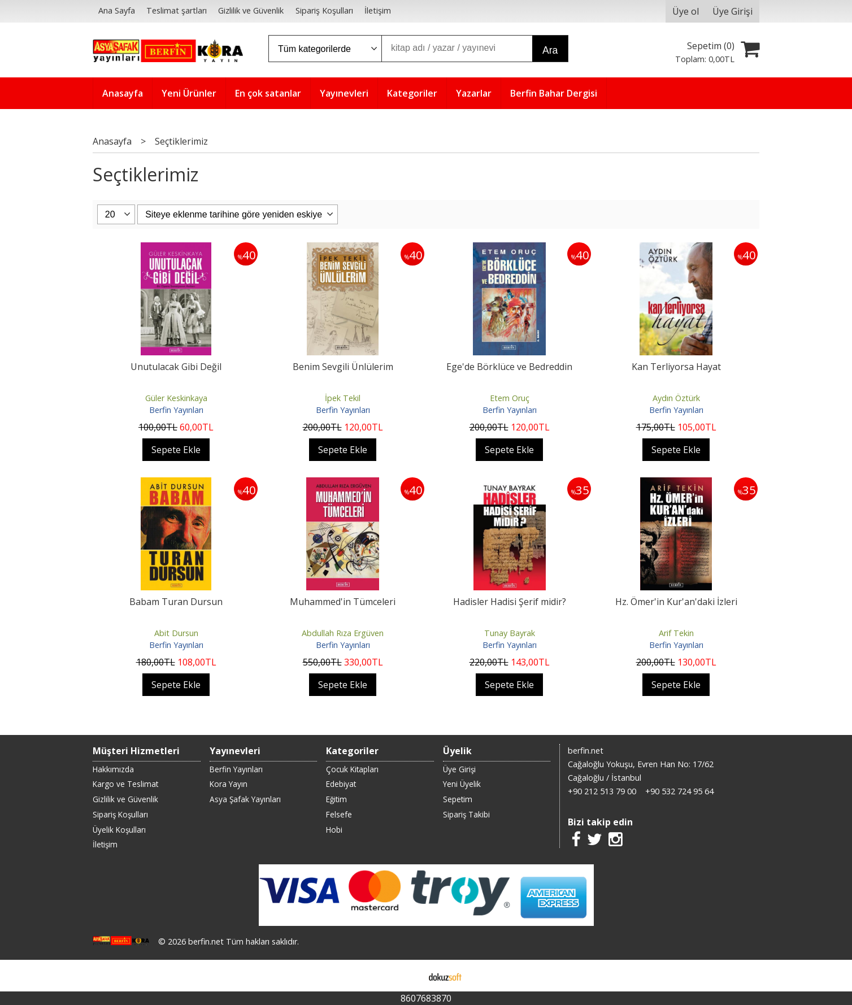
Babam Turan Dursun (176, 601)
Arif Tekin (676, 633)
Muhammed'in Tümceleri (342, 601)
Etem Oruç (509, 398)
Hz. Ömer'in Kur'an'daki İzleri (676, 601)
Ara (550, 50)
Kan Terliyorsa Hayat (676, 366)
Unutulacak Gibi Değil (176, 366)
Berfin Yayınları (176, 409)
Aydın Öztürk (676, 398)
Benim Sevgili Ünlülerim (343, 366)
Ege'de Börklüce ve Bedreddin (509, 366)
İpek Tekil (342, 398)
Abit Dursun (176, 633)
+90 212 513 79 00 (602, 791)
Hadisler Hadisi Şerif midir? (509, 601)
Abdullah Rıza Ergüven (343, 633)
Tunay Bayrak (509, 633)
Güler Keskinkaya (176, 398)
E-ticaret (408, 975)
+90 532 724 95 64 (679, 791)
